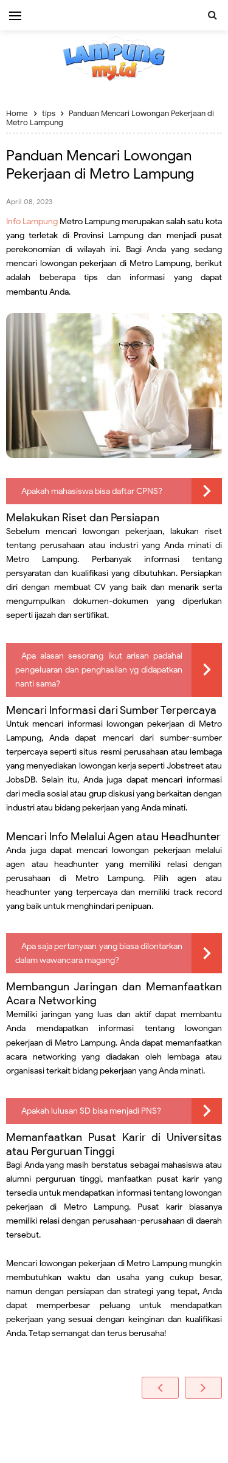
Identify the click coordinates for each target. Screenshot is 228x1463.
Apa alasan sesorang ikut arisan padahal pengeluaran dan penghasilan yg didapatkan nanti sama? (98, 670)
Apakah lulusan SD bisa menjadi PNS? (91, 1111)
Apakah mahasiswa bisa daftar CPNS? (91, 491)
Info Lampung (32, 221)
